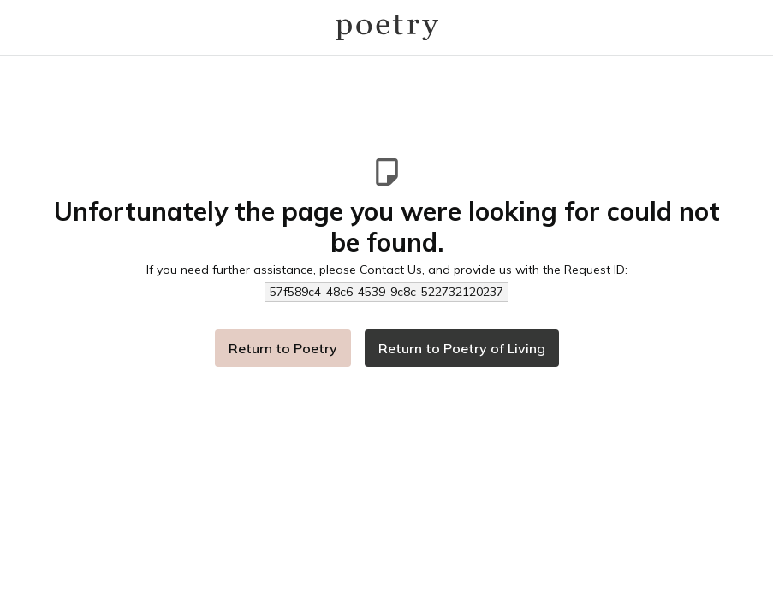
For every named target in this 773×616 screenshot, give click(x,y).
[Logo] (387, 28)
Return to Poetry (283, 348)
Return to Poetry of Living (461, 348)
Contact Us (391, 269)
